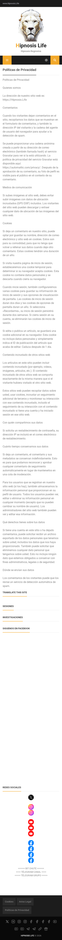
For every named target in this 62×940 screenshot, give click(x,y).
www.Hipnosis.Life (11, 3)
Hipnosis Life (31, 45)
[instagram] (19, 921)
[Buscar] (54, 60)
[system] (46, 60)
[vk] (13, 921)
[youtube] (55, 921)
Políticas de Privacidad (17, 910)
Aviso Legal (25, 901)
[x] (7, 921)
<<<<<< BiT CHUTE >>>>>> (31, 868)
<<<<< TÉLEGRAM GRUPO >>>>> (31, 875)
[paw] (46, 929)
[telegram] (28, 929)
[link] (40, 929)
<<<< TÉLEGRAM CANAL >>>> (31, 872)
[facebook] (31, 921)
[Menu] (7, 60)
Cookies (9, 901)
